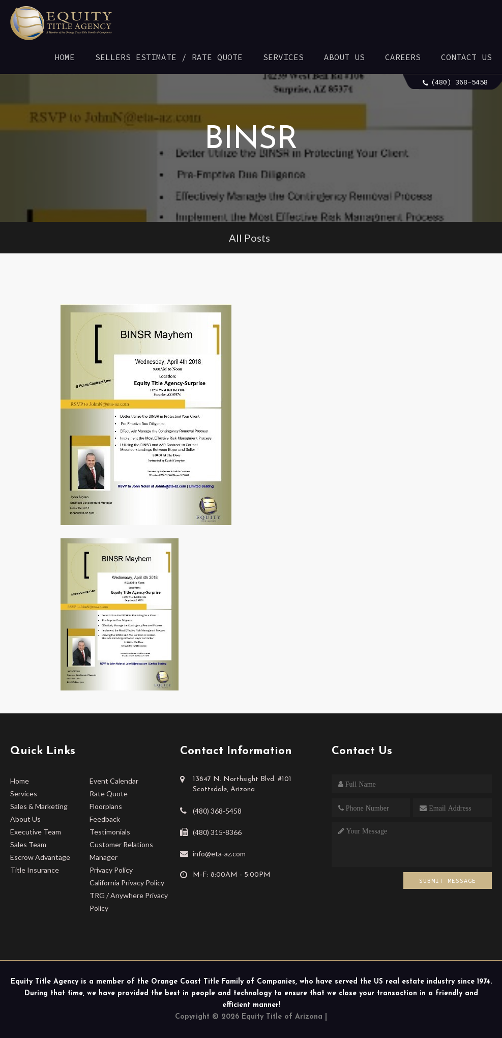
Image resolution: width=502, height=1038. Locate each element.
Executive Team (35, 831)
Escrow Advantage (40, 857)
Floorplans (106, 806)
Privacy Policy (111, 870)
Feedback (105, 819)
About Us (344, 57)
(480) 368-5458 (459, 81)
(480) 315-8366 (217, 832)
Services (283, 57)
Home (64, 57)
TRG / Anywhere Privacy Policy (129, 901)
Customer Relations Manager (121, 850)
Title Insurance (34, 870)
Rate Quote (109, 793)
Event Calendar (114, 780)
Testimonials (110, 831)
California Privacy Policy (127, 882)
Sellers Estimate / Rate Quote (169, 57)
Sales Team (28, 844)
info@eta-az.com (219, 853)
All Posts (249, 238)
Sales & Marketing (39, 806)
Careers (403, 57)
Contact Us (466, 57)
